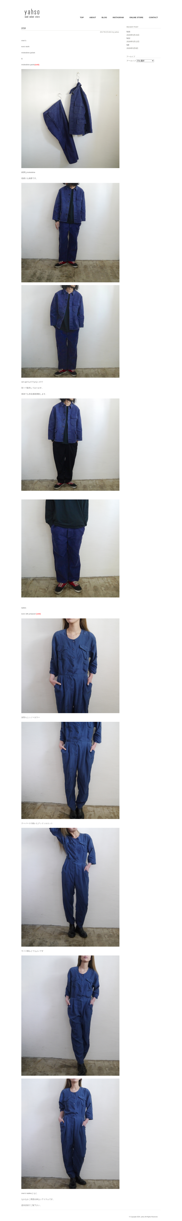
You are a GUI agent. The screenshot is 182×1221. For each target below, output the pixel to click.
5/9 (128, 45)
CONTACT (153, 17)
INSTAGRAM (118, 17)
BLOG (104, 17)
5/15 (128, 32)
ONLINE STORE (136, 17)
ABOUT (92, 17)
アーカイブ (131, 61)
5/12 (128, 38)
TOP (82, 17)
